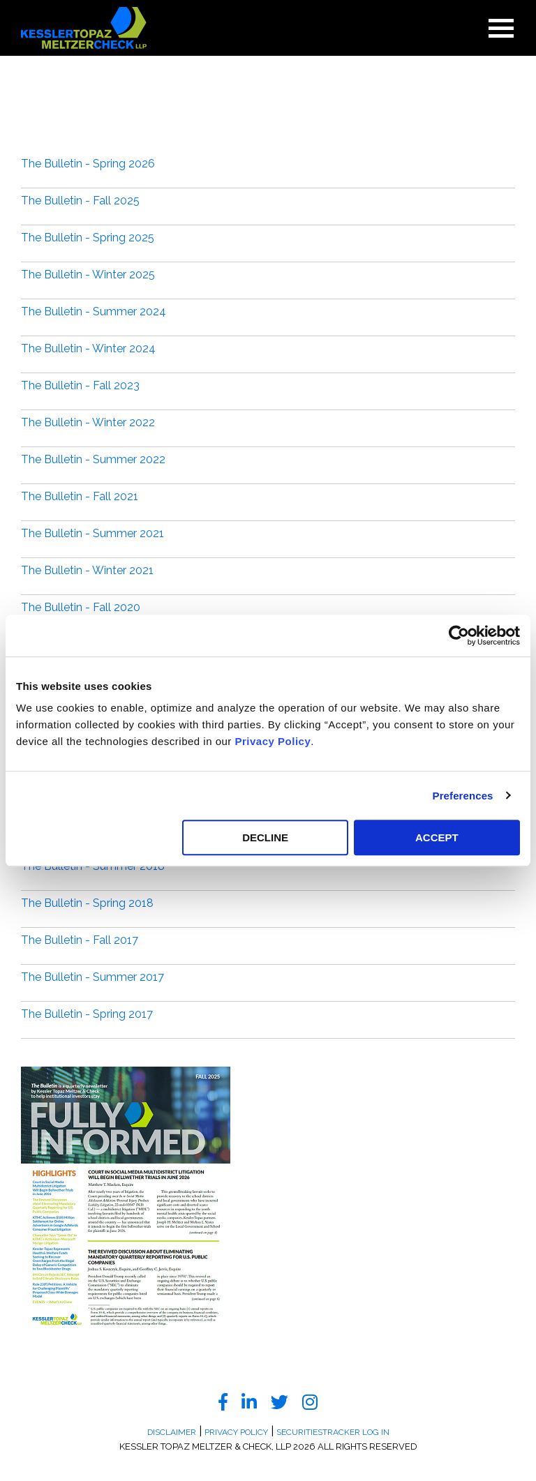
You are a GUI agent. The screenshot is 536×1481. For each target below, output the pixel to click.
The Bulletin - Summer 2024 (93, 311)
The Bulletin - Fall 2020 (80, 607)
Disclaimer (171, 1432)
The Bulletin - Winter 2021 (87, 570)
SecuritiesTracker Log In (332, 1432)
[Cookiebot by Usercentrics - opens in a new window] (459, 635)
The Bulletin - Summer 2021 (92, 533)
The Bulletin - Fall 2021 (79, 496)
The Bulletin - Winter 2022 (88, 422)
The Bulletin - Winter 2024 (88, 348)
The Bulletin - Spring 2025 (87, 237)
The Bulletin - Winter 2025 (88, 274)
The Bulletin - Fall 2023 (80, 385)
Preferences (463, 796)
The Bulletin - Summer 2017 (92, 977)
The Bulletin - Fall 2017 (79, 940)
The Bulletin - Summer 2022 (93, 459)
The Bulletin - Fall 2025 (80, 200)
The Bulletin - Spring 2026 (88, 163)
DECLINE (265, 837)
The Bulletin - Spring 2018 (87, 903)
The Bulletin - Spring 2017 (87, 1014)
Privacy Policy (273, 741)
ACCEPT (437, 837)
